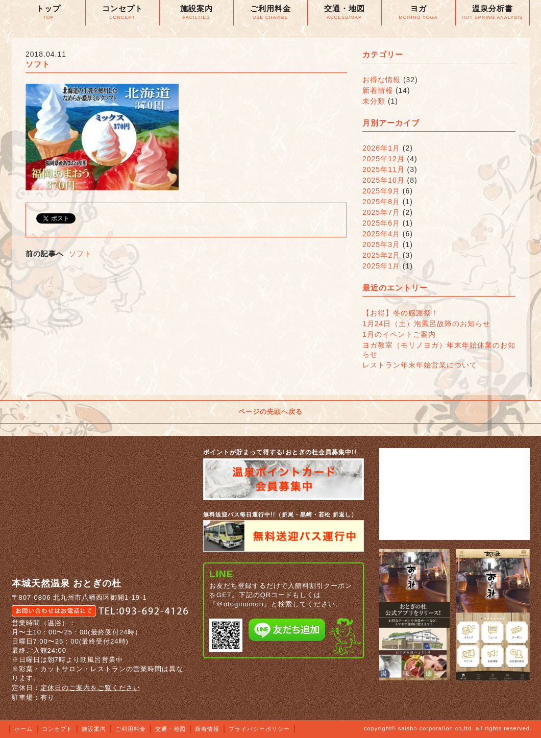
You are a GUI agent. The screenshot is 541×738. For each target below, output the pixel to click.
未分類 (373, 101)
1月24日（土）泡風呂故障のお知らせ (426, 323)
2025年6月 (381, 223)
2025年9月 (381, 191)
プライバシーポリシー (259, 729)
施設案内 (94, 729)
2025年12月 (383, 159)
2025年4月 (381, 234)
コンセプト (57, 729)
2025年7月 (381, 212)
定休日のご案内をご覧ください (90, 688)
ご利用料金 (130, 729)
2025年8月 (381, 202)
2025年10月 (383, 180)
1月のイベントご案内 (399, 334)
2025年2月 (381, 255)
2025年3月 (381, 244)
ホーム (23, 729)
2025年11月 (383, 169)
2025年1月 (381, 266)
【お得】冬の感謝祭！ (400, 313)
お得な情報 (381, 80)
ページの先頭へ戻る (270, 411)
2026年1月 (381, 148)
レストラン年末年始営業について (419, 365)
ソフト (80, 254)
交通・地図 (170, 729)
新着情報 (377, 90)
